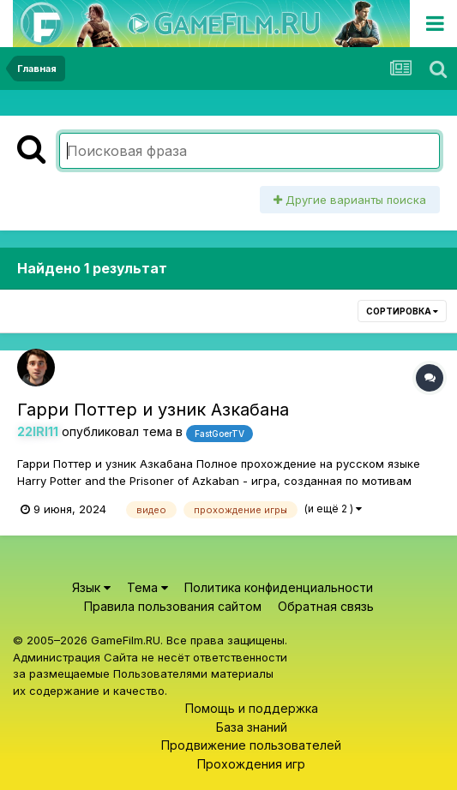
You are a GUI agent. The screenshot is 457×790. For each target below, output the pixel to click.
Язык (91, 587)
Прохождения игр (251, 764)
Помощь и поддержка (251, 708)
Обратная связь (326, 606)
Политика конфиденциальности (278, 587)
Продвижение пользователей (251, 745)
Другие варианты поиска (350, 199)
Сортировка (402, 311)
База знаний (251, 727)
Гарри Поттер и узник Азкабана (153, 409)
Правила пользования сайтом (173, 606)
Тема (147, 587)
